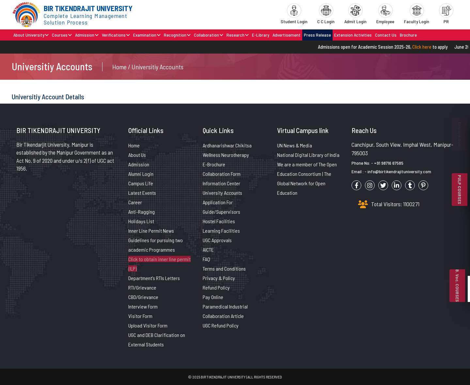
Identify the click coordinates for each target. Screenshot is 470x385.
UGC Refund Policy (221, 325)
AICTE (208, 249)
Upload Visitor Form (147, 325)
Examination (147, 35)
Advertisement (287, 35)
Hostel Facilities (219, 221)
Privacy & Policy (219, 278)
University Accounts (222, 193)
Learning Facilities (221, 230)
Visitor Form (140, 316)
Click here (425, 47)
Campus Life (140, 183)
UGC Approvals (217, 240)
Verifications (116, 35)
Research (238, 35)
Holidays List (141, 221)
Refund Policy (216, 287)
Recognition (177, 35)
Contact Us (386, 35)
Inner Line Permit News (151, 230)
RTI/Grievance (142, 287)
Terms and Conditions (224, 268)
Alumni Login (140, 174)
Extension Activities (353, 35)
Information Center (221, 183)
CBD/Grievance (143, 297)
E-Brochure (214, 164)
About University (31, 35)
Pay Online (213, 297)
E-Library (260, 35)
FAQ (206, 259)
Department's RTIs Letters (154, 278)
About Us (137, 155)
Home (134, 145)
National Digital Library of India (308, 155)
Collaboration (208, 35)
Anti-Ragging (141, 212)
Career (135, 202)
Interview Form (143, 306)
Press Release (317, 35)
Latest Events (142, 193)
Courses (62, 35)
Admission (87, 35)
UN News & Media (294, 145)
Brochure (408, 35)
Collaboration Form (222, 174)
